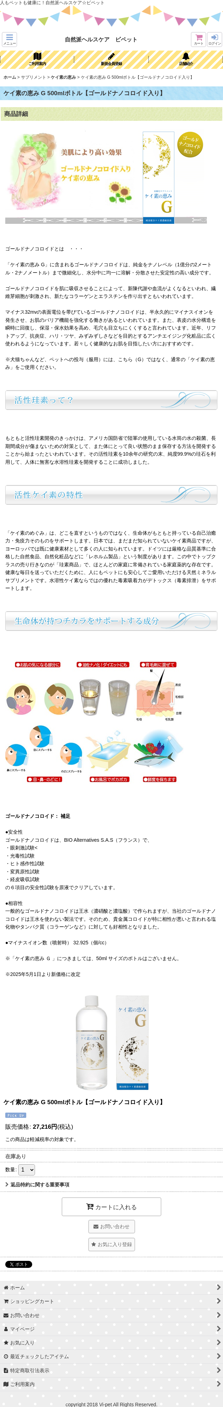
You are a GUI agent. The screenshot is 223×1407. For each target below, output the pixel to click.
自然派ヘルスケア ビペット (101, 39)
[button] (9, 39)
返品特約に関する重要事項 (37, 1184)
